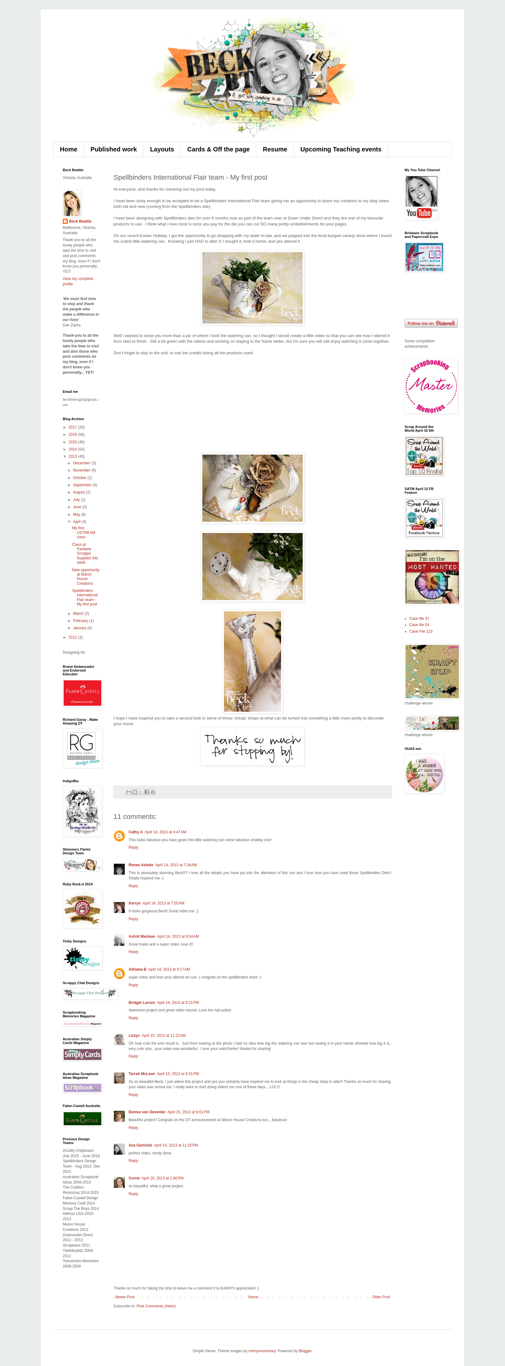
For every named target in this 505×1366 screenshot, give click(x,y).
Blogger (305, 1351)
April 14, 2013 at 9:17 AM (169, 969)
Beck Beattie (80, 221)
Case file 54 (419, 625)
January (80, 628)
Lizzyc (134, 1035)
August (79, 492)
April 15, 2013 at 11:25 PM (176, 1145)
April (77, 522)
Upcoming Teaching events (341, 149)
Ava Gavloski (140, 1145)
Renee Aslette (141, 865)
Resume (275, 149)
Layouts (162, 149)
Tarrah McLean (142, 1074)
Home (68, 149)
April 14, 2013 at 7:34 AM (176, 865)
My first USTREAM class (83, 532)
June (77, 507)
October (80, 478)
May (77, 514)
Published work (114, 149)
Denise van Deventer (147, 1112)
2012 (73, 637)
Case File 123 (421, 631)
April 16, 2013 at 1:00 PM (162, 1178)
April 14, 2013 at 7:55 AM (163, 903)
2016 (73, 434)
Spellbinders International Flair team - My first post (85, 597)
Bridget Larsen (142, 1002)
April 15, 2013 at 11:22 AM (164, 1035)
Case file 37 (419, 618)
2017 (73, 427)
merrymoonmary (261, 1351)
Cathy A (136, 832)
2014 (73, 449)
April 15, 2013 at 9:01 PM (188, 1112)
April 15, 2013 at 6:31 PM (178, 1074)
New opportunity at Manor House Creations (85, 577)
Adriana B (137, 969)
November (82, 470)
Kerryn (135, 903)
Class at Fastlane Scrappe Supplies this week (85, 553)
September (83, 485)
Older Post (381, 1297)
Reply (133, 847)
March (79, 613)
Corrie (134, 1178)
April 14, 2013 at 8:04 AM (178, 936)
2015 (73, 442)
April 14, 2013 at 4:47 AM (165, 832)
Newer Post (125, 1297)
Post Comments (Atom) (156, 1306)
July (77, 500)
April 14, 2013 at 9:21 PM (178, 1002)
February (81, 621)
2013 (73, 456)
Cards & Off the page (218, 149)
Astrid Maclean (142, 936)
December (82, 463)
